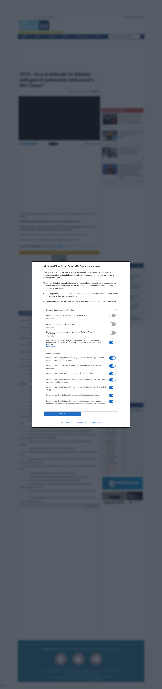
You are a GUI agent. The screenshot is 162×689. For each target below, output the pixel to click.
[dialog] (81, 344)
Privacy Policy (95, 423)
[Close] (124, 266)
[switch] (112, 315)
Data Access (81, 423)
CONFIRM (62, 414)
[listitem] (81, 310)
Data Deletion (66, 423)
